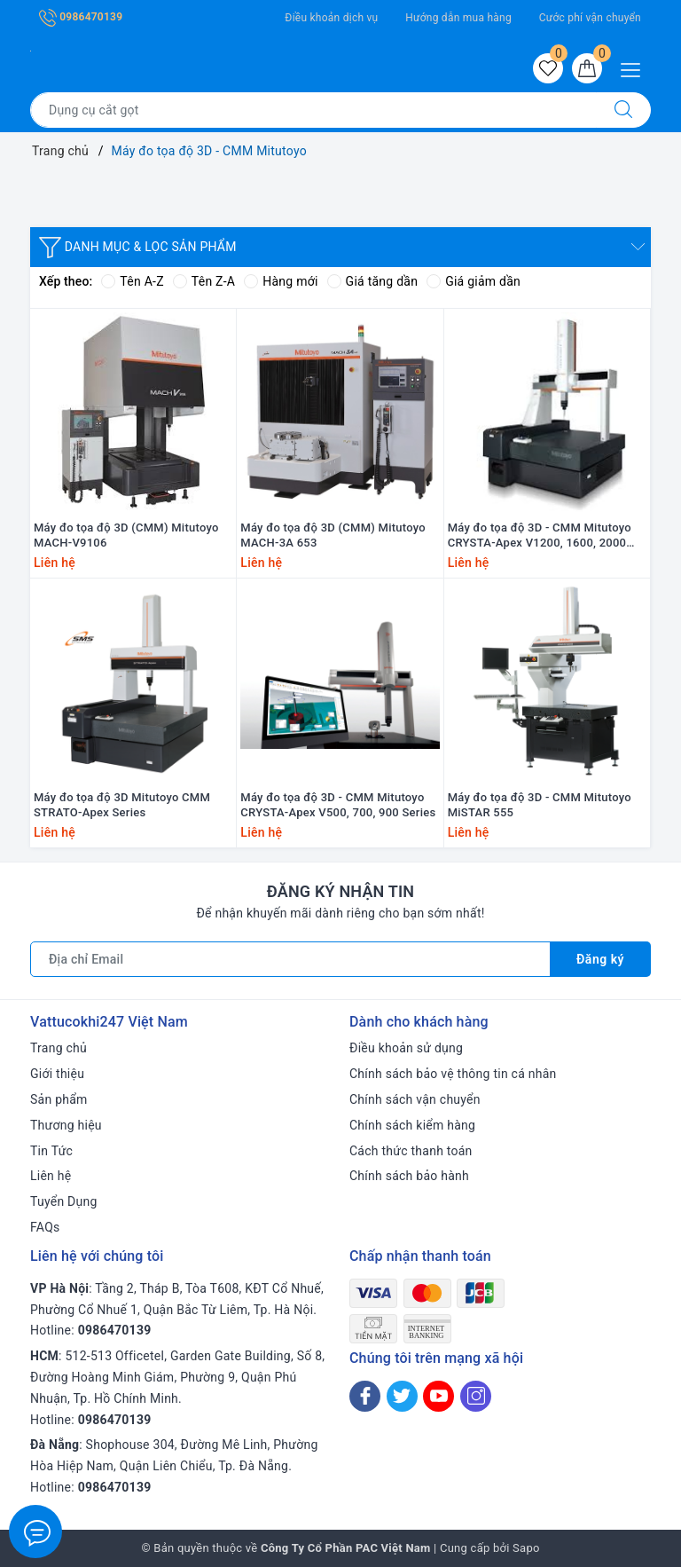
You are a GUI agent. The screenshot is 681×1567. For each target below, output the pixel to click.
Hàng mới (280, 281)
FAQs (45, 1227)
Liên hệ (50, 1176)
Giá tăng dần (373, 281)
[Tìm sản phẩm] (313, 110)
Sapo (526, 1548)
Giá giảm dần (474, 281)
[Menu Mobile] (635, 68)
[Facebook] (364, 1396)
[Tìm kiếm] (623, 110)
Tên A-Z (132, 281)
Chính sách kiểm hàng (412, 1125)
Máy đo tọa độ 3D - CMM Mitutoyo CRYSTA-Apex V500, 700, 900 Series (337, 805)
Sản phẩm (59, 1099)
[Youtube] (438, 1396)
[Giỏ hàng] (587, 68)
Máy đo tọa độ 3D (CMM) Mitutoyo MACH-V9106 (126, 535)
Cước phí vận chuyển (590, 18)
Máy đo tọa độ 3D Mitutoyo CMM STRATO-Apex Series (122, 805)
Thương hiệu (66, 1125)
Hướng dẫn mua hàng (458, 18)
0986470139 (80, 17)
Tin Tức (51, 1151)
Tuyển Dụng (64, 1201)
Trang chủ (58, 1048)
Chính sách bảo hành (409, 1176)
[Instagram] (475, 1396)
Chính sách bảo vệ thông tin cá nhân (453, 1074)
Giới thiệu (57, 1074)
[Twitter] (402, 1396)
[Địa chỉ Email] (290, 959)
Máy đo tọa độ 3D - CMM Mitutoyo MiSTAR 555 (539, 805)
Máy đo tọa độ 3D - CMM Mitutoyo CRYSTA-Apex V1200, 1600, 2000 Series (539, 536)
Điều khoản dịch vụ (331, 18)
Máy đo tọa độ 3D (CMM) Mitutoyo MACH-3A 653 (333, 535)
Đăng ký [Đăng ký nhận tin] (600, 959)
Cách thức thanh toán (411, 1151)
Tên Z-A (204, 281)
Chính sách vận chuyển (415, 1099)
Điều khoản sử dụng (406, 1048)
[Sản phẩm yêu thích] (548, 68)
